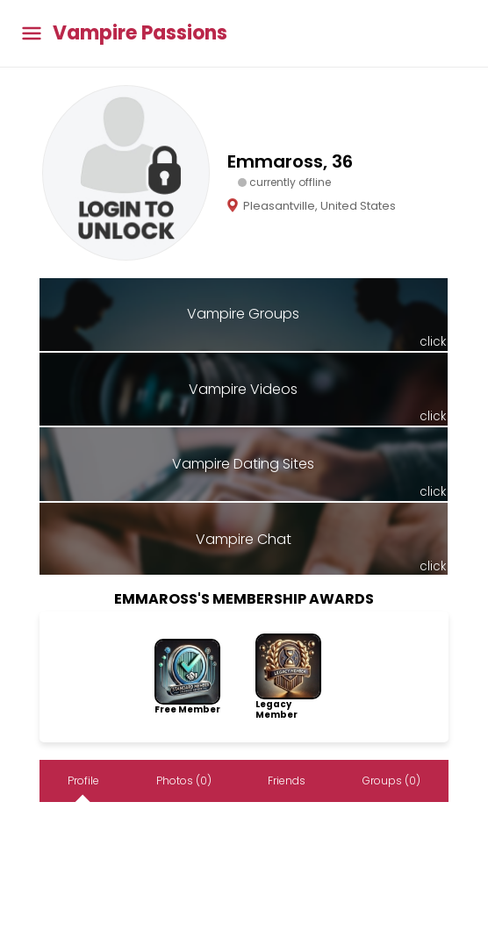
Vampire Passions (140, 33)
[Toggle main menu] (31, 33)
